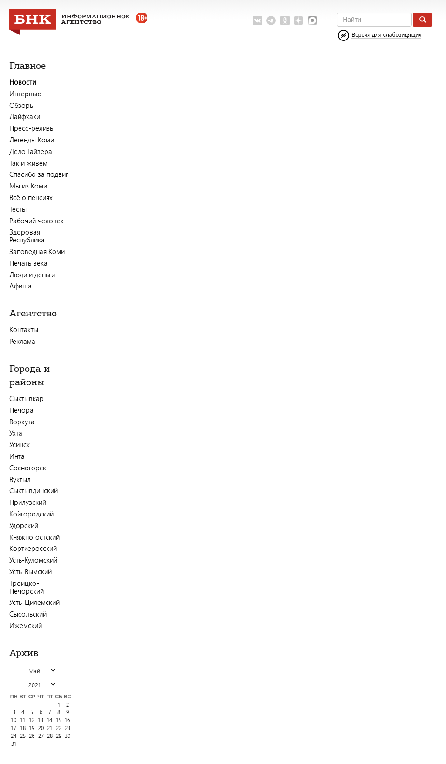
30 (67, 735)
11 (22, 720)
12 (31, 720)
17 (13, 727)
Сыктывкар (26, 398)
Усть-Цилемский (34, 602)
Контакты (23, 329)
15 (58, 720)
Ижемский (25, 625)
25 (23, 735)
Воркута (21, 421)
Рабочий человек (36, 220)
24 (14, 735)
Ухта (15, 432)
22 (58, 727)
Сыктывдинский (33, 490)
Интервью (25, 93)
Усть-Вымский (30, 571)
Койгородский (31, 513)
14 (50, 720)
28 (50, 735)
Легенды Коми (31, 139)
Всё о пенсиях (31, 197)
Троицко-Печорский (26, 587)
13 (40, 720)
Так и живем (28, 163)
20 (41, 727)
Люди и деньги (32, 274)
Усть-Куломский (33, 559)
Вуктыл (20, 479)
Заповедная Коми (37, 251)
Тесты (18, 209)
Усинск (19, 444)
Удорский (23, 525)
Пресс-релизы (31, 128)
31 (13, 743)
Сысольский (28, 613)
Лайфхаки (24, 116)
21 (49, 727)
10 (13, 720)
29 (58, 735)
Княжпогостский (34, 537)
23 (67, 727)
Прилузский (27, 502)
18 (23, 727)
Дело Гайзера (30, 151)
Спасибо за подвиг (38, 174)
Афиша (20, 285)
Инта (17, 456)
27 (41, 735)
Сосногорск (27, 467)
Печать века (28, 263)
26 (31, 735)
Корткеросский (33, 548)
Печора (21, 410)
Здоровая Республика (27, 235)
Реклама (22, 341)
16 (67, 720)
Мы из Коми (28, 185)
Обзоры (21, 105)
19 (31, 727)
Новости (22, 82)
